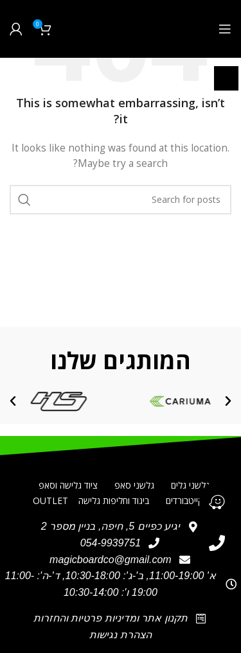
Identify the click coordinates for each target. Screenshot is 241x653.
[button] (228, 401)
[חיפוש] (120, 199)
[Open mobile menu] (225, 29)
